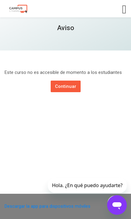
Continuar (65, 86)
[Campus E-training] (18, 8)
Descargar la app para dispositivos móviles (47, 206)
